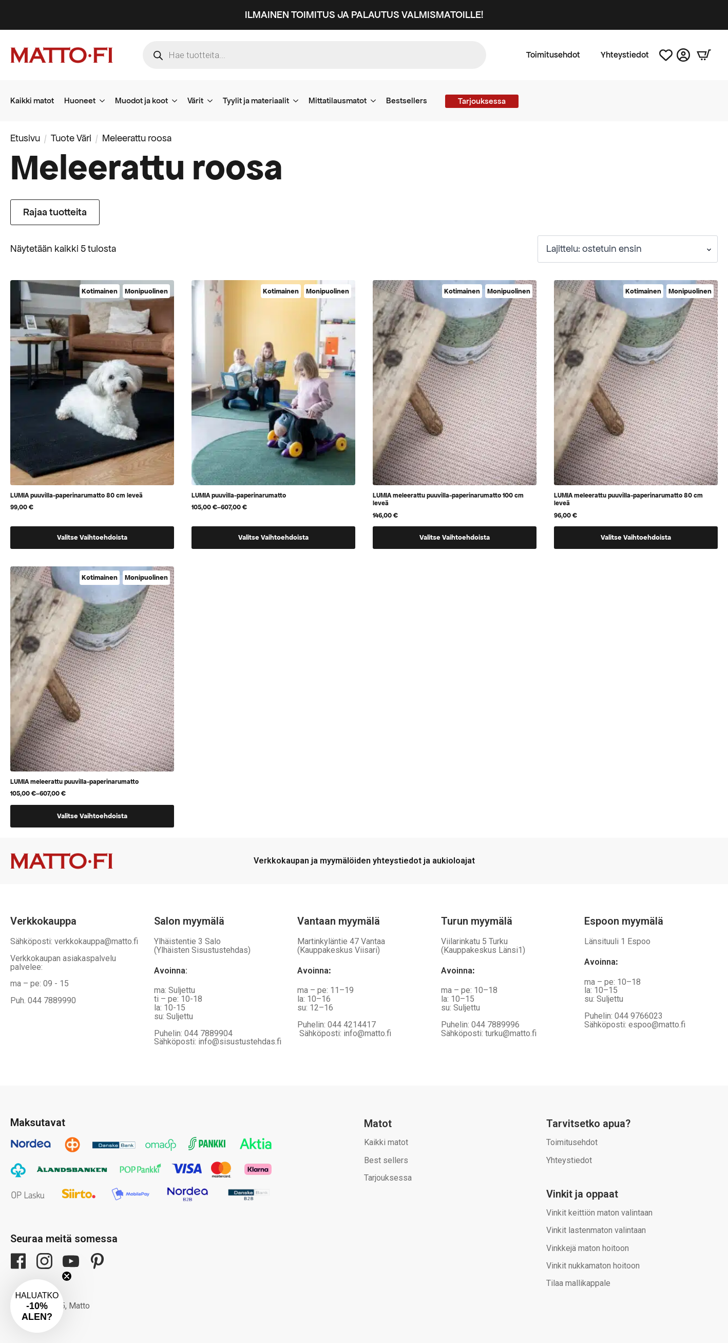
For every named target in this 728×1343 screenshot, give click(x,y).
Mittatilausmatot (338, 100)
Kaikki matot (32, 100)
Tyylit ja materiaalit (256, 100)
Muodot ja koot (141, 100)
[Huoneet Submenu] (105, 100)
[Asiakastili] (683, 55)
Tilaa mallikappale (578, 1283)
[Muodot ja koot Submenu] (177, 100)
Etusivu (25, 138)
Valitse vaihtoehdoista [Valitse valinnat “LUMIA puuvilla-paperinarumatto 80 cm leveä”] (92, 537)
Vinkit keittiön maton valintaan (599, 1213)
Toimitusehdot (553, 55)
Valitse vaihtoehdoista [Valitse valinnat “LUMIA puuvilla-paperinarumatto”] (273, 537)
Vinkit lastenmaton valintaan (596, 1230)
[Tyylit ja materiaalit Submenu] (299, 100)
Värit (195, 100)
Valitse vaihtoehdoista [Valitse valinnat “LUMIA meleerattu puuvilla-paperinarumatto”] (92, 816)
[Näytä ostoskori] (704, 55)
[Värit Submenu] (213, 100)
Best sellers (386, 1160)
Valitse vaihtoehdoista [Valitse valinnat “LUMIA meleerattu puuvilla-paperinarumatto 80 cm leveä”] (636, 537)
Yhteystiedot (625, 55)
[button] (37, 1306)
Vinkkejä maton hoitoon (587, 1248)
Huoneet (79, 100)
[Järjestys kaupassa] (628, 249)
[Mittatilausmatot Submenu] (376, 100)
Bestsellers (406, 100)
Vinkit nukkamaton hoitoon (593, 1266)
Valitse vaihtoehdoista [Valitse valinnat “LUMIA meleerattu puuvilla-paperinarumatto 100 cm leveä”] (454, 537)
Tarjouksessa (388, 1178)
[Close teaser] (67, 1276)
